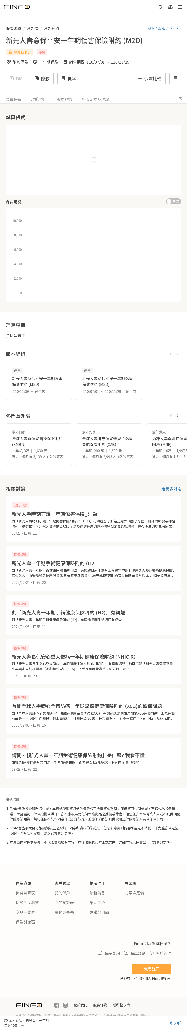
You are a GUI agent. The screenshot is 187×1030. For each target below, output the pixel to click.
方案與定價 (134, 893)
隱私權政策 (121, 1004)
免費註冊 (151, 969)
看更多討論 (171, 489)
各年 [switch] (175, 201)
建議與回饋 (99, 912)
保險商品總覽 (27, 902)
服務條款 (100, 1004)
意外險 (32, 28)
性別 (15, 154)
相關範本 (95, 99)
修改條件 (176, 1023)
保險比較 (149, 78)
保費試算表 (25, 893)
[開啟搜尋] (161, 7)
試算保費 (13, 99)
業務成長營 (64, 912)
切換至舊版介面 (163, 28)
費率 (68, 78)
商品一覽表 (25, 912)
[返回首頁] (17, 7)
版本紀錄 (64, 99)
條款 (41, 78)
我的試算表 (64, 902)
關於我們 (80, 1004)
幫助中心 (97, 902)
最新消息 (97, 893)
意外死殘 (51, 28)
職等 (17, 174)
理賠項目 (39, 99)
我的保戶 (62, 893)
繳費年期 (106, 133)
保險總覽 (13, 28)
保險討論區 (25, 922)
